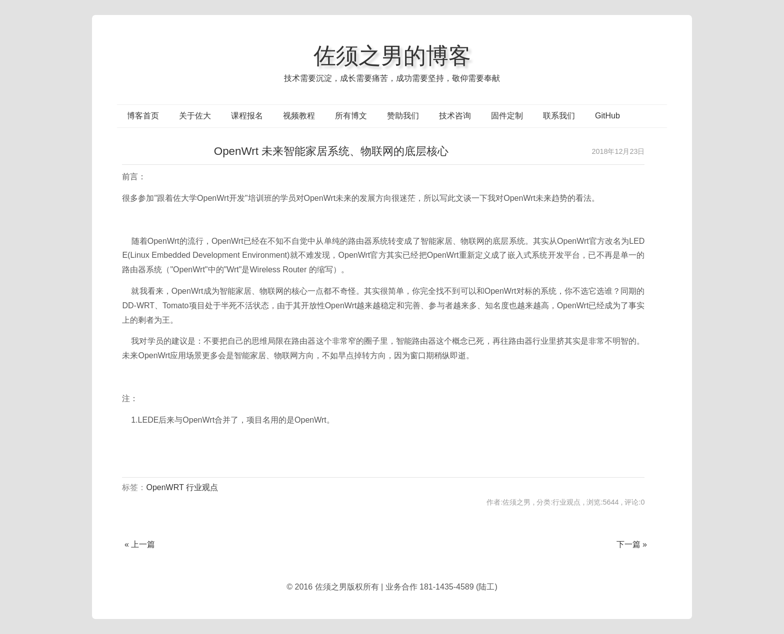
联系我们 (559, 115)
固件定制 (507, 115)
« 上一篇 (139, 544)
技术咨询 (455, 115)
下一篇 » (631, 544)
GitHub (607, 115)
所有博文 (351, 115)
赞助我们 (403, 115)
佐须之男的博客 (392, 55)
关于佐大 (195, 115)
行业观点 (202, 487)
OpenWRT (165, 487)
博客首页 (143, 115)
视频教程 (299, 115)
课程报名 (247, 115)
